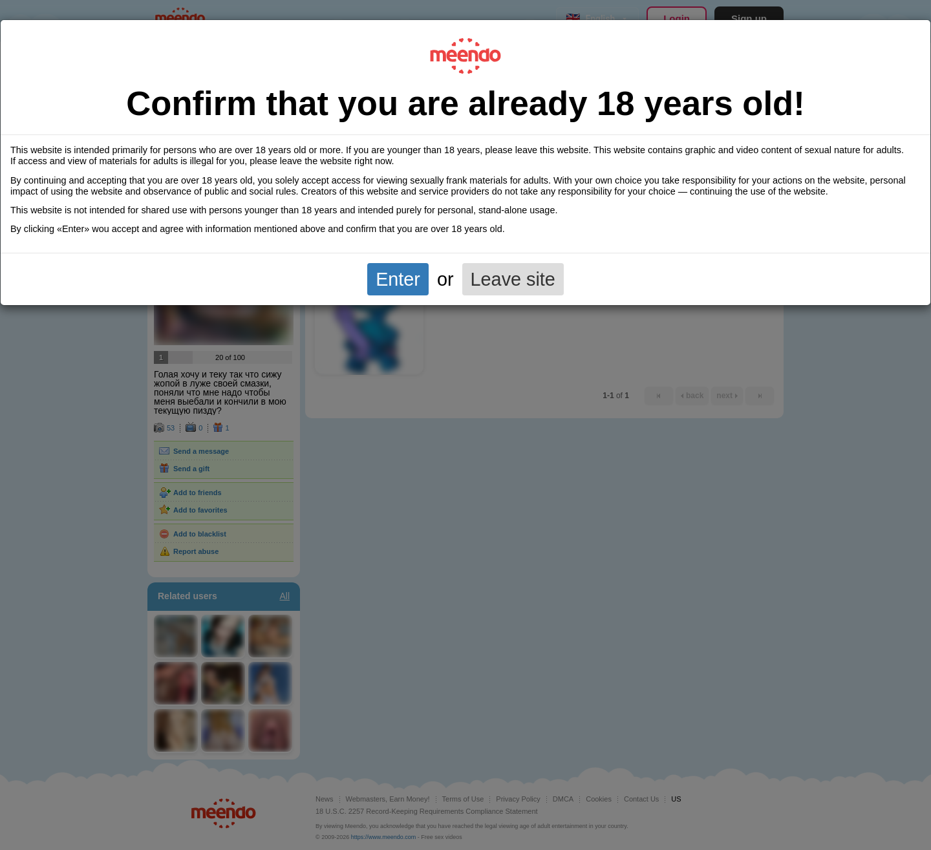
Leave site (513, 279)
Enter (398, 279)
